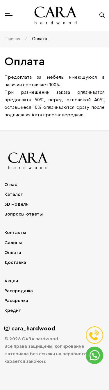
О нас (10, 184)
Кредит (12, 310)
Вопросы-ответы (23, 214)
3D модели (16, 204)
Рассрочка (16, 300)
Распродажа (18, 290)
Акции (11, 281)
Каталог (13, 194)
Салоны (13, 242)
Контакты (15, 232)
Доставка (15, 262)
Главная (12, 39)
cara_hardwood (29, 329)
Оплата (12, 252)
